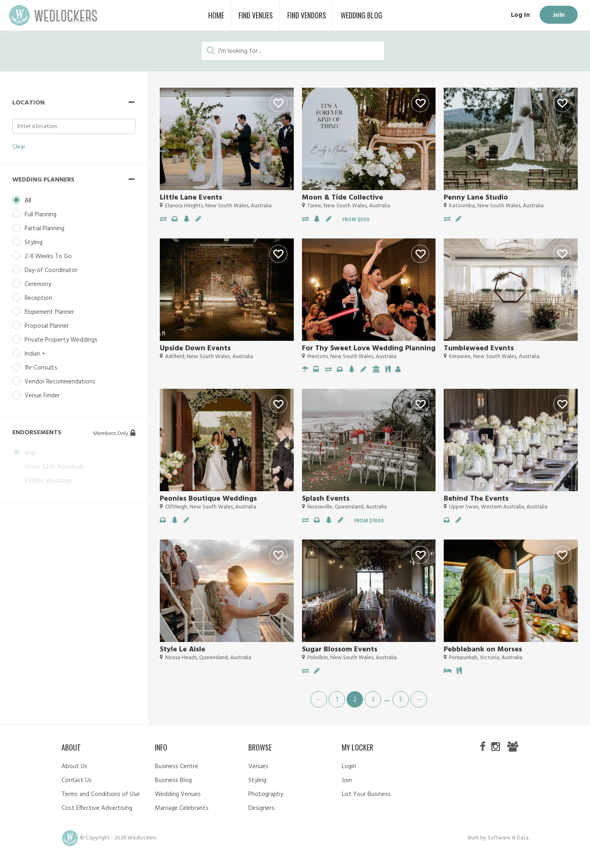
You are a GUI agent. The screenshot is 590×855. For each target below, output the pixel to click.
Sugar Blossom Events (339, 649)
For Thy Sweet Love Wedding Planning (369, 348)
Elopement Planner (49, 312)
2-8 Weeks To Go (48, 256)
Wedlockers (53, 15)
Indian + (35, 354)
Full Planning (41, 215)
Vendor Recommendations (60, 382)
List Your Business (366, 794)
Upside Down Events (195, 348)
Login (349, 766)
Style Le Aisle (182, 649)
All (28, 201)
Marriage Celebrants (182, 808)
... (386, 699)
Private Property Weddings (61, 340)
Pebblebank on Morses (483, 649)
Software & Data (508, 838)
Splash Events (325, 499)
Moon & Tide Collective (342, 198)
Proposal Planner (47, 326)
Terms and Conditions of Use (100, 794)
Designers (261, 808)
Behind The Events (476, 499)
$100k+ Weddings (49, 481)
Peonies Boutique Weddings (208, 499)
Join (559, 15)
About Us (74, 766)
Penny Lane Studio (476, 198)
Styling (34, 242)
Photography (265, 794)
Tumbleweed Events (479, 348)
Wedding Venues (178, 794)
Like (278, 103)
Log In (520, 15)
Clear (18, 147)
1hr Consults (41, 368)
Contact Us (76, 780)
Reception (38, 298)
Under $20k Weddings (54, 467)
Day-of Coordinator (51, 270)
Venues (258, 766)
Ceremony (38, 284)
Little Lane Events (191, 198)
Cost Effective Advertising (96, 808)
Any (30, 453)
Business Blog (173, 780)
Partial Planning (44, 229)
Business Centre (176, 766)
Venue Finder (42, 396)
